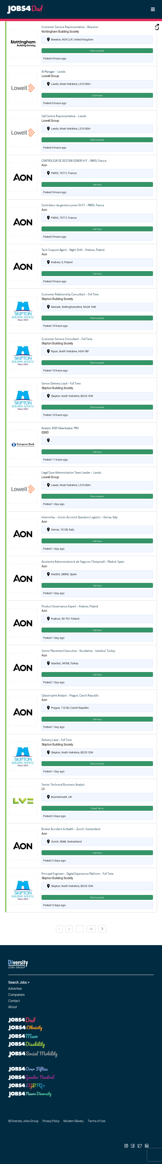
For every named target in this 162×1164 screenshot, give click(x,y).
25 (91, 929)
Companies (16, 995)
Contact (14, 1001)
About (12, 1007)
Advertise (15, 989)
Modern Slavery (73, 1121)
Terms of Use (96, 1121)
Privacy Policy (51, 1121)
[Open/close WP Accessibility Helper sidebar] (157, 27)
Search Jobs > (18, 982)
